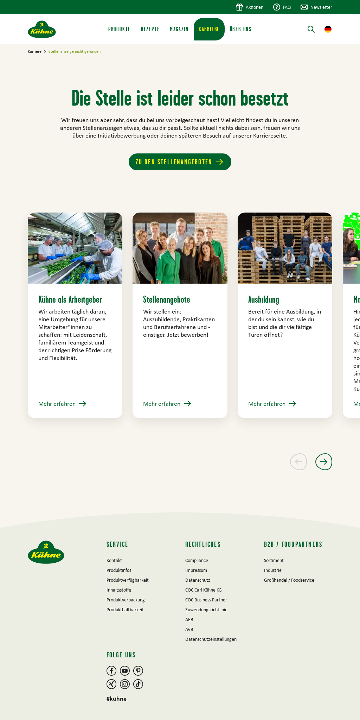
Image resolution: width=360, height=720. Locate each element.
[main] (180, 278)
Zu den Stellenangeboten (174, 161)
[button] (328, 29)
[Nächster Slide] (323, 461)
